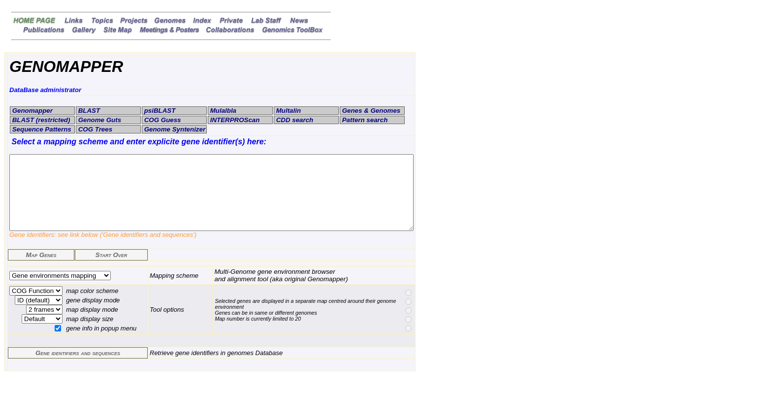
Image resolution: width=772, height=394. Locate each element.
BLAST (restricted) (40, 120)
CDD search (293, 120)
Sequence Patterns (40, 129)
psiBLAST (158, 110)
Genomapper (31, 110)
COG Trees (94, 129)
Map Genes (41, 269)
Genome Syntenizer (173, 129)
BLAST (88, 110)
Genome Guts (98, 120)
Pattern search (363, 120)
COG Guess (161, 120)
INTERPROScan (233, 120)
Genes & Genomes (370, 110)
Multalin (287, 110)
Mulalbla (222, 110)
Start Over (112, 269)
